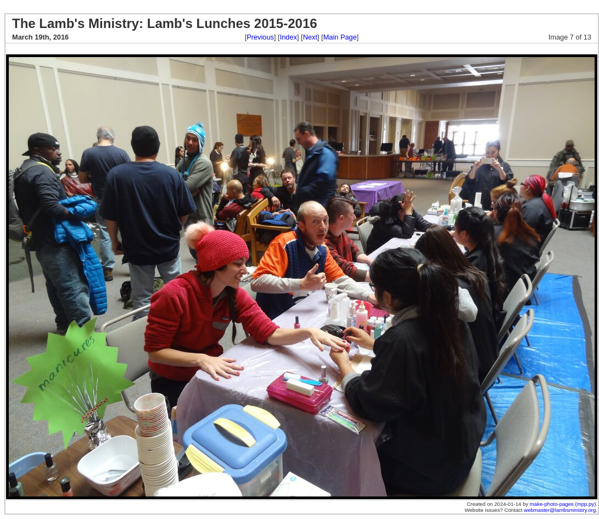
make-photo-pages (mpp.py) (563, 504)
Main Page (340, 37)
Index (288, 37)
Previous (260, 37)
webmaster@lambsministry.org (560, 510)
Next (310, 37)
